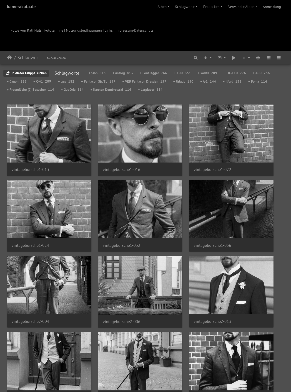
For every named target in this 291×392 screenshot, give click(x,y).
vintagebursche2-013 (30, 279)
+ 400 (261, 73)
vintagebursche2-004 (172, 217)
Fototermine (53, 30)
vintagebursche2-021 (172, 279)
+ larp (66, 81)
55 (168, 365)
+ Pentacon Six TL (98, 81)
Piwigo (155, 382)
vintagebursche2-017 (101, 279)
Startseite (9, 57)
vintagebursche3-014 (172, 341)
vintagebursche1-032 (30, 217)
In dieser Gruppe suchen (26, 73)
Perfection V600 (56, 58)
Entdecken (211, 6)
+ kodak (207, 73)
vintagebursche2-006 (243, 217)
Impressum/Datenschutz (134, 30)
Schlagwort (29, 58)
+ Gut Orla (72, 89)
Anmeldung (272, 6)
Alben (162, 6)
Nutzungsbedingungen (84, 30)
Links (109, 30)
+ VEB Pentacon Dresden (144, 81)
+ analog (123, 73)
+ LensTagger (153, 73)
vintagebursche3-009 (30, 341)
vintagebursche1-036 (101, 217)
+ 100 (182, 73)
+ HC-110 (235, 73)
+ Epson (96, 73)
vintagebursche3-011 (101, 341)
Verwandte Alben (241, 6)
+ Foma (257, 81)
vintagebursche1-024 (243, 155)
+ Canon (17, 81)
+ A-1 (208, 81)
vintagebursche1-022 (172, 155)
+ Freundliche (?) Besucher (30, 89)
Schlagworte (185, 6)
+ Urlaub (183, 81)
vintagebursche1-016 (101, 155)
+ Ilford (232, 81)
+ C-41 (42, 81)
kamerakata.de (21, 7)
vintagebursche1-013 (30, 155)
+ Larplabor (150, 89)
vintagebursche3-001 (243, 279)
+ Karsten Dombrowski (110, 89)
